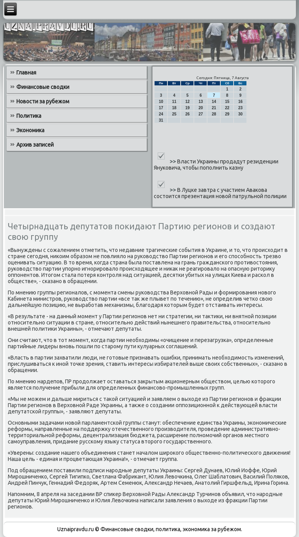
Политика (28, 116)
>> (173, 161)
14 (214, 101)
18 (174, 108)
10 (161, 101)
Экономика (30, 130)
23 (240, 108)
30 (240, 114)
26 (187, 114)
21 (214, 108)
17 (161, 108)
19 (187, 108)
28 (214, 114)
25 (174, 114)
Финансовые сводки (42, 87)
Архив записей (35, 145)
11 (174, 101)
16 (240, 101)
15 (227, 101)
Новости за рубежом (42, 101)
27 (201, 114)
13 (201, 101)
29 (227, 114)
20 (201, 108)
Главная (26, 72)
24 (161, 114)
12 (187, 101)
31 (161, 120)
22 (227, 108)
